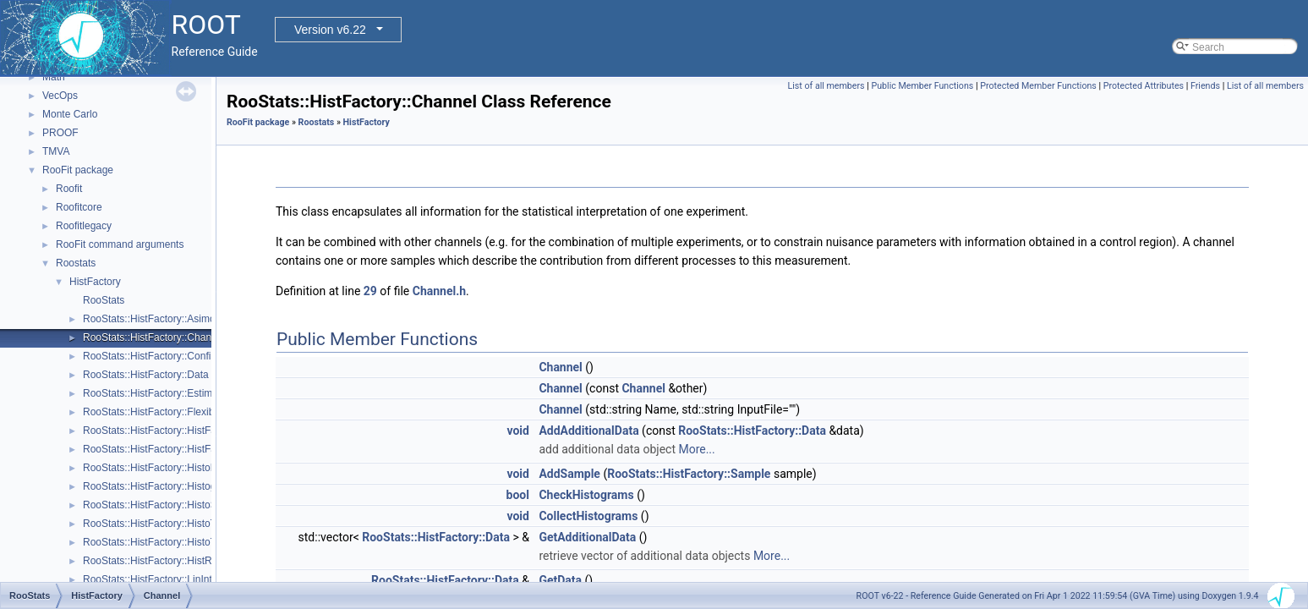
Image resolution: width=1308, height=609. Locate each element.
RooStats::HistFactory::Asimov (152, 319)
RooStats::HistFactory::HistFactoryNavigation (185, 430)
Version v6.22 (330, 29)
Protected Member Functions (1038, 85)
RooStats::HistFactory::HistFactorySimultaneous (191, 449)
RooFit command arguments (119, 244)
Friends (1205, 85)
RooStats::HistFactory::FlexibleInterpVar (173, 412)
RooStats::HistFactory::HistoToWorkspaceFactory (194, 523)
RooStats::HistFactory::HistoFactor (161, 468)
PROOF (60, 133)
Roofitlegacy (84, 226)
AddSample (569, 473)
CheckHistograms (586, 495)
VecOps (60, 96)
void (517, 430)
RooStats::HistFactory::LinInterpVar (162, 579)
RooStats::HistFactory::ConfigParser (164, 356)
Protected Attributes (1143, 85)
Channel (560, 367)
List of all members (826, 85)
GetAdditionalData (587, 537)
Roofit (69, 189)
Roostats (76, 263)
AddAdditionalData (588, 430)
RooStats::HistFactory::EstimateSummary (176, 393)
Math (53, 77)
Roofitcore (79, 207)
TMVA (55, 151)
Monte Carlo (69, 114)
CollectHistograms (588, 516)
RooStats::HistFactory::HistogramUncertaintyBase (195, 486)
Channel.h (439, 291)
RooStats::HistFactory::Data (146, 375)
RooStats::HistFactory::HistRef (152, 561)
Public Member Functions (922, 85)
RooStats (103, 300)
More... (696, 449)
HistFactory (95, 282)
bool (517, 495)
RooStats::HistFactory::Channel (154, 337)
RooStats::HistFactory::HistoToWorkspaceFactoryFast (204, 542)
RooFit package (77, 170)
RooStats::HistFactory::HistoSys (155, 505)
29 (370, 291)
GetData (560, 580)
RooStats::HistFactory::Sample (688, 473)
